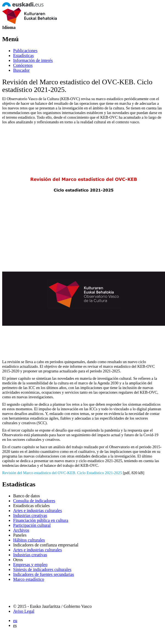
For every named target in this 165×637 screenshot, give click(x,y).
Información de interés (33, 60)
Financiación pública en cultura (40, 520)
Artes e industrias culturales (37, 510)
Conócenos (23, 65)
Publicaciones (25, 50)
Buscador (21, 70)
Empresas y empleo (30, 564)
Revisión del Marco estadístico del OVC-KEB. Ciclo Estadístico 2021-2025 (62, 473)
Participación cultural (32, 525)
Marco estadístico (28, 579)
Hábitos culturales (29, 540)
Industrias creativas (30, 515)
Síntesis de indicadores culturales (42, 569)
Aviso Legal (23, 611)
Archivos (21, 530)
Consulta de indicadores (34, 500)
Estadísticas (23, 55)
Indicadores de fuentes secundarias (43, 574)
